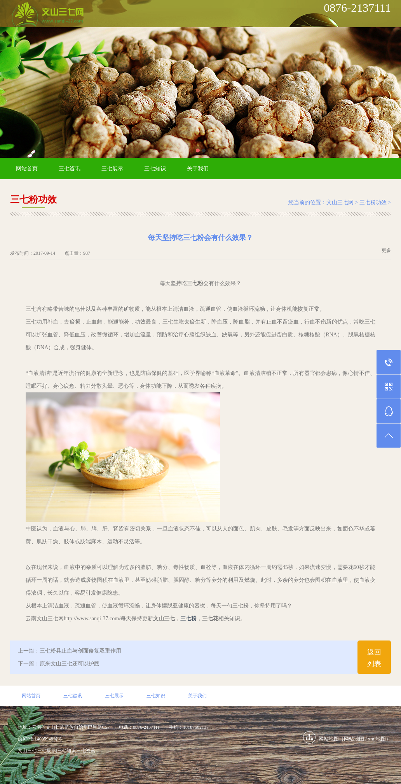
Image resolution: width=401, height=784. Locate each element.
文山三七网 (340, 202)
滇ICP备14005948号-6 (40, 739)
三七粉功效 (373, 202)
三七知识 (155, 169)
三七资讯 (86, 750)
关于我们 (198, 169)
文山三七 (27, 750)
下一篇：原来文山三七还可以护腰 (58, 664)
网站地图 (354, 739)
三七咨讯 (69, 169)
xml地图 (377, 739)
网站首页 (27, 169)
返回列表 (374, 658)
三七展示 (112, 169)
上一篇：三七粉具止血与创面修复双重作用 (69, 651)
